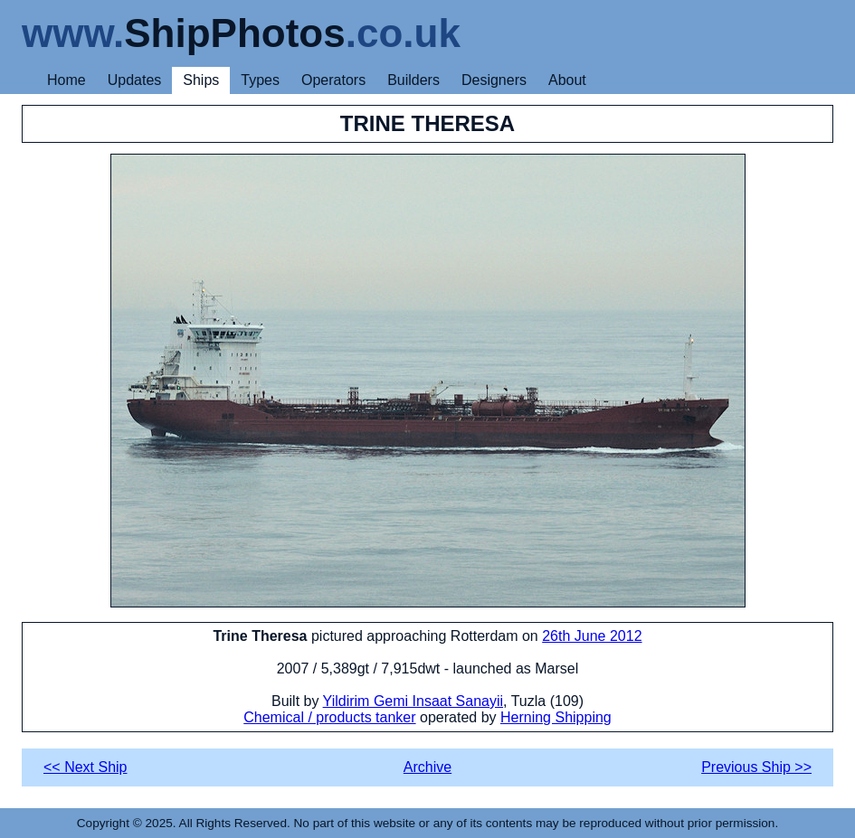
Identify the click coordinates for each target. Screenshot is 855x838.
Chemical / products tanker (329, 717)
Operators (333, 80)
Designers (494, 80)
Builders (413, 80)
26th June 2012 (591, 636)
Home (66, 80)
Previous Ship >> (756, 767)
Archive (427, 767)
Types (260, 80)
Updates (135, 80)
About (567, 80)
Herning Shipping (556, 717)
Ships (201, 80)
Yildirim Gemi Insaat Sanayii (413, 701)
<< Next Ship (85, 767)
